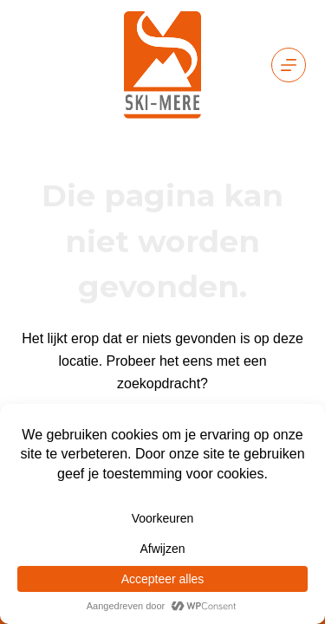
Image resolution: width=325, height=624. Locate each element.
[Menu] (288, 65)
